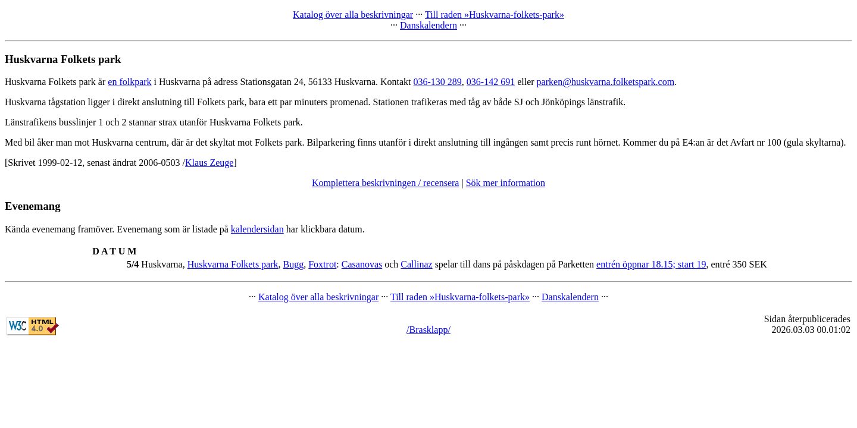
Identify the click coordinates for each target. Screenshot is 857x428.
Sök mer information (505, 183)
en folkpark (129, 82)
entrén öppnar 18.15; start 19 (651, 264)
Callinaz (416, 264)
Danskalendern (428, 25)
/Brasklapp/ (428, 330)
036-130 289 (438, 82)
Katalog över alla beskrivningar (353, 15)
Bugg (293, 264)
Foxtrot (322, 264)
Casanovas (362, 264)
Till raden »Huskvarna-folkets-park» (494, 15)
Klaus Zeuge (209, 163)
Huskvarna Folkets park (233, 264)
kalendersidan (257, 229)
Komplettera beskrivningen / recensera (385, 183)
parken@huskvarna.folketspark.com (606, 82)
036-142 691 (491, 82)
